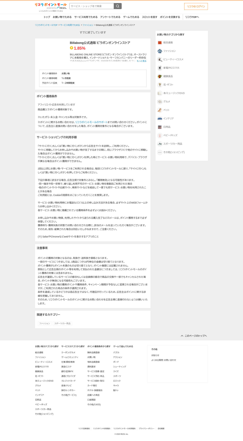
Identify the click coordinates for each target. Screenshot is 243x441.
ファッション (44, 323)
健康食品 (165, 76)
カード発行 (92, 385)
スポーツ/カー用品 (62, 323)
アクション (117, 357)
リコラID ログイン (196, 6)
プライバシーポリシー (146, 429)
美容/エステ (66, 367)
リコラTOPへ (192, 17)
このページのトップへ (196, 336)
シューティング (119, 367)
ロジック (116, 381)
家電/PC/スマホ (168, 68)
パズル (116, 352)
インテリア (165, 119)
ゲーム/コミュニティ (69, 357)
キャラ (116, 385)
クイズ (116, 371)
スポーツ (117, 376)
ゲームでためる (131, 17)
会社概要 (161, 429)
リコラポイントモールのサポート (91, 122)
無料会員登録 (93, 352)
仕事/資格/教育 (68, 362)
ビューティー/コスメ (170, 59)
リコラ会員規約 (84, 429)
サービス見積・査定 (95, 371)
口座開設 (91, 400)
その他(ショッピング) (171, 152)
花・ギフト (165, 85)
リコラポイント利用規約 (101, 429)
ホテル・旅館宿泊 (94, 390)
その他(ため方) (94, 404)
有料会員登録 (93, 362)
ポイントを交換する (170, 17)
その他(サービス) (68, 395)
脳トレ (116, 390)
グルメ (163, 102)
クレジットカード (68, 381)
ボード (116, 362)
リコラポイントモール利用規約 (125, 429)
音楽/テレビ (66, 385)
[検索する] (118, 6)
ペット (163, 110)
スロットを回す (149, 17)
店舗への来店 (93, 395)
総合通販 (165, 43)
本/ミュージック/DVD (171, 93)
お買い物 (91, 357)
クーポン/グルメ (68, 352)
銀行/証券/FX (67, 371)
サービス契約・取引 (95, 381)
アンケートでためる (110, 17)
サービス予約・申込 (95, 376)
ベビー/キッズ (167, 135)
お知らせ (155, 355)
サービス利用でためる (86, 17)
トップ (47, 17)
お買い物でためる (62, 17)
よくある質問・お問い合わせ (163, 360)
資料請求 (91, 367)
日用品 (163, 127)
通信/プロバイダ (68, 376)
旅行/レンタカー (68, 390)
